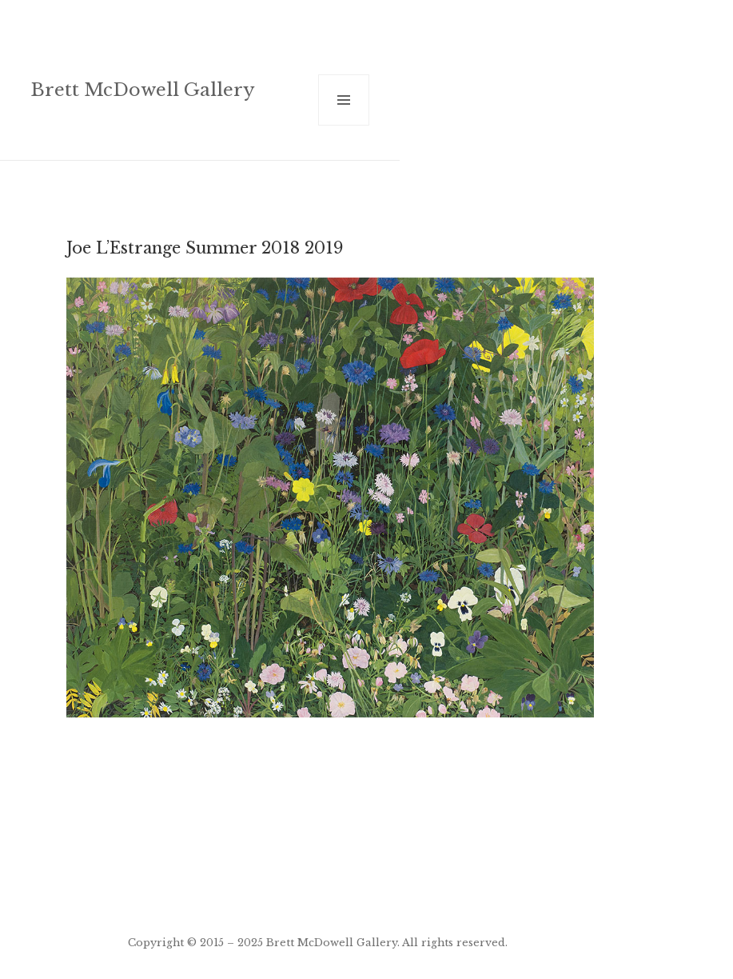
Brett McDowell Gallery (142, 89)
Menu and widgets (344, 125)
